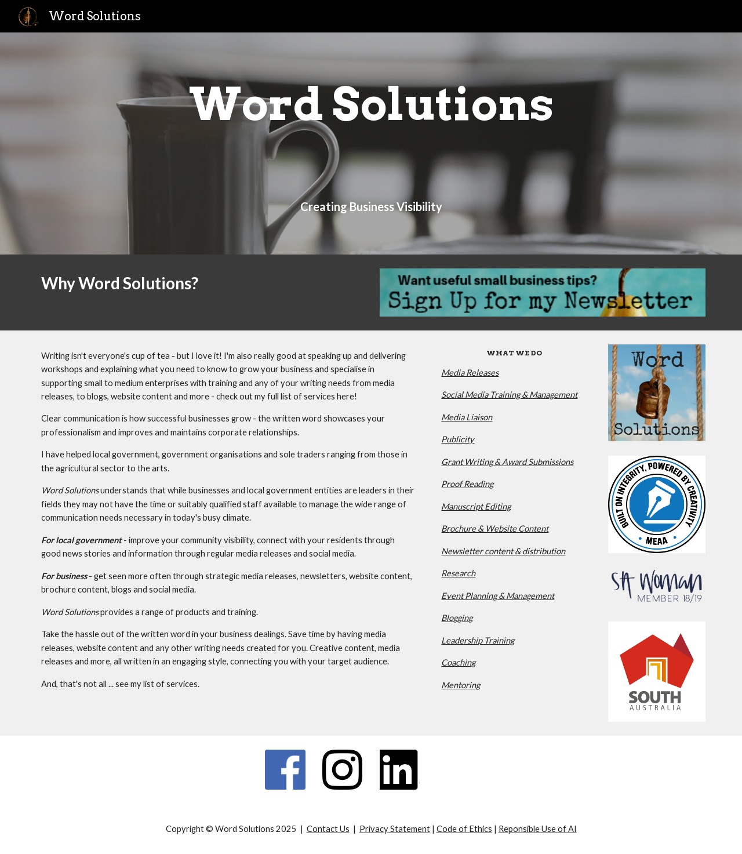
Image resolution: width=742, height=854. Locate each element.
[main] (371, 104)
